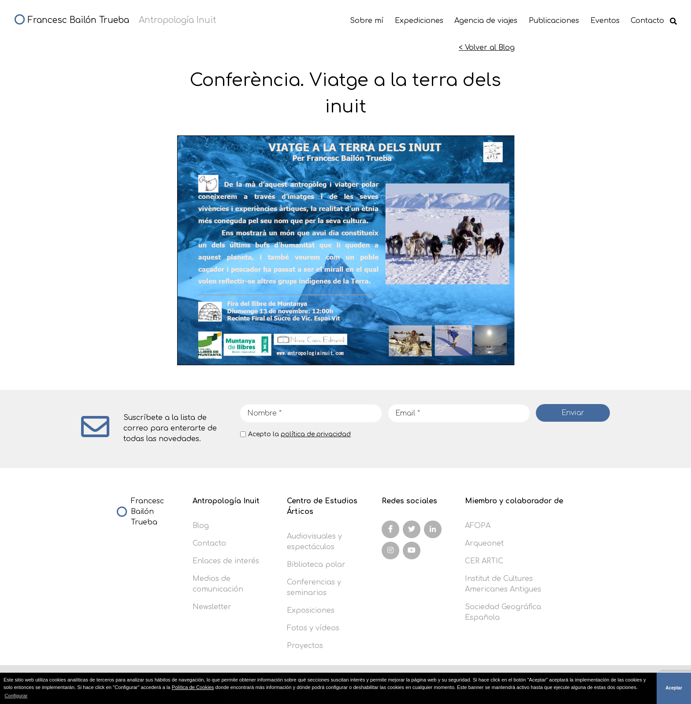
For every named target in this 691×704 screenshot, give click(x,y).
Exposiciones (310, 610)
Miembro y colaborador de (514, 501)
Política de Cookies (193, 687)
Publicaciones (554, 21)
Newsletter (212, 607)
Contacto (647, 21)
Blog (201, 526)
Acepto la (299, 434)
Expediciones (419, 21)
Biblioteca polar (316, 565)
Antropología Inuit (226, 501)
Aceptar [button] (673, 687)
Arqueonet (484, 543)
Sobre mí (366, 21)
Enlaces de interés (226, 561)
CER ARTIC (484, 561)
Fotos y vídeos (313, 628)
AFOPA (477, 526)
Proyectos (305, 646)
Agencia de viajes (485, 21)
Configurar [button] (15, 695)
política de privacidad (316, 434)
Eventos (605, 21)
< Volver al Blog (487, 48)
